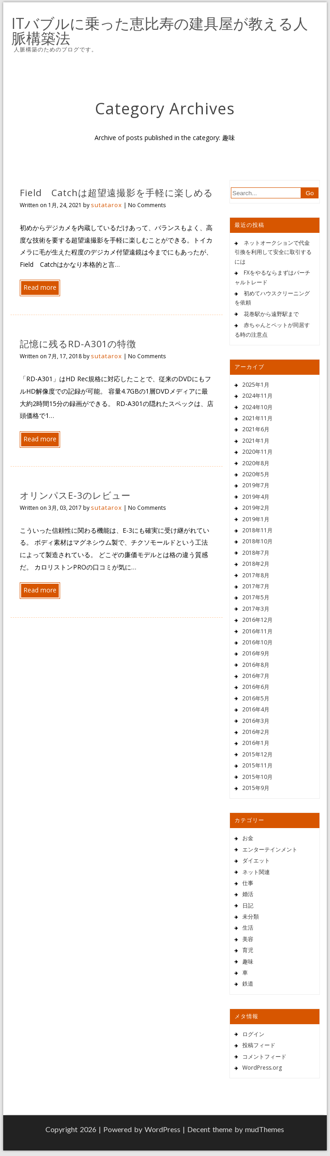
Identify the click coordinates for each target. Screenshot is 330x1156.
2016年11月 (257, 631)
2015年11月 (257, 765)
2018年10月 (257, 541)
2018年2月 (255, 564)
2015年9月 (255, 788)
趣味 (247, 961)
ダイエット (256, 860)
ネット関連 (256, 872)
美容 (247, 939)
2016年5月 (255, 698)
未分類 (250, 916)
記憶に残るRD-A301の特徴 (78, 344)
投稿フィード (258, 1045)
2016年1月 (255, 743)
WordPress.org (262, 1067)
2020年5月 (255, 474)
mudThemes (264, 1129)
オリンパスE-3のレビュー (75, 495)
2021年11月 (257, 418)
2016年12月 (257, 620)
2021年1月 (255, 441)
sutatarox (106, 205)
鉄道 (247, 983)
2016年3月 (255, 721)
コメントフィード (264, 1056)
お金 (247, 838)
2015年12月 (257, 754)
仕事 (247, 883)
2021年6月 (255, 429)
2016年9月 (255, 653)
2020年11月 (257, 452)
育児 (247, 950)
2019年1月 (255, 519)
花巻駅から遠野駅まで (271, 314)
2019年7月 (255, 485)
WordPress (162, 1129)
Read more (39, 287)
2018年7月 (255, 553)
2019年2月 (255, 508)
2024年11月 (257, 396)
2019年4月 (255, 497)
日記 (247, 905)
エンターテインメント (269, 849)
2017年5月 (255, 597)
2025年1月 (255, 385)
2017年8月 (255, 575)
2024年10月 (257, 407)
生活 (247, 927)
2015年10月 (257, 777)
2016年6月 (255, 687)
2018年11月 (257, 530)
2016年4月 (255, 709)
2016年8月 (255, 665)
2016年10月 (257, 642)
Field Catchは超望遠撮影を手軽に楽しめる (116, 192)
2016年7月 (255, 676)
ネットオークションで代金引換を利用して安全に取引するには (273, 252)
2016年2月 (255, 732)
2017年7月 (255, 586)
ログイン (253, 1034)
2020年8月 (255, 463)
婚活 (247, 894)
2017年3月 (255, 609)
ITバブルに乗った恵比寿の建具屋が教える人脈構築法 (159, 30)
